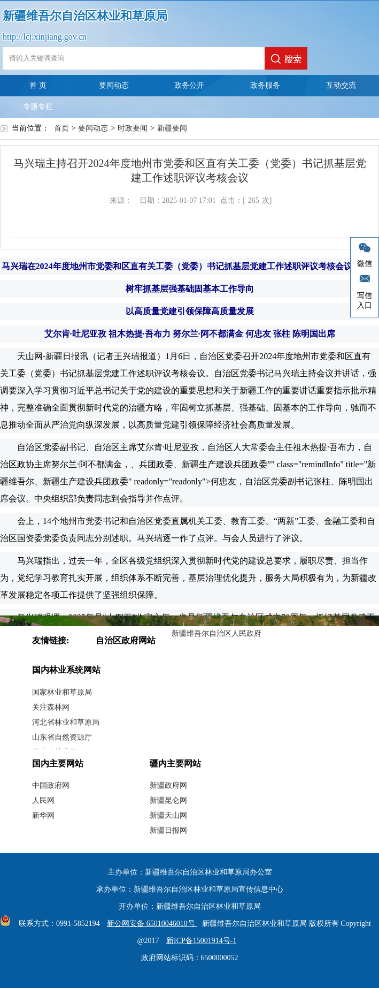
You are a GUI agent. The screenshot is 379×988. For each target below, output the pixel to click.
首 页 (38, 85)
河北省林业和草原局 (65, 722)
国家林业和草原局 (62, 692)
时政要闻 (133, 128)
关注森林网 (50, 707)
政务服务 (265, 85)
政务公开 (189, 85)
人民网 (43, 800)
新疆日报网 (168, 830)
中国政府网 (50, 785)
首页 (61, 128)
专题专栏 (38, 107)
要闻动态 (114, 85)
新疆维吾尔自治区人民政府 (216, 633)
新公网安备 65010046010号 (149, 923)
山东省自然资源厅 (62, 737)
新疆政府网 (168, 785)
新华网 (43, 815)
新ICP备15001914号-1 (201, 941)
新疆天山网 (168, 815)
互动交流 (341, 85)
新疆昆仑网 (168, 800)
